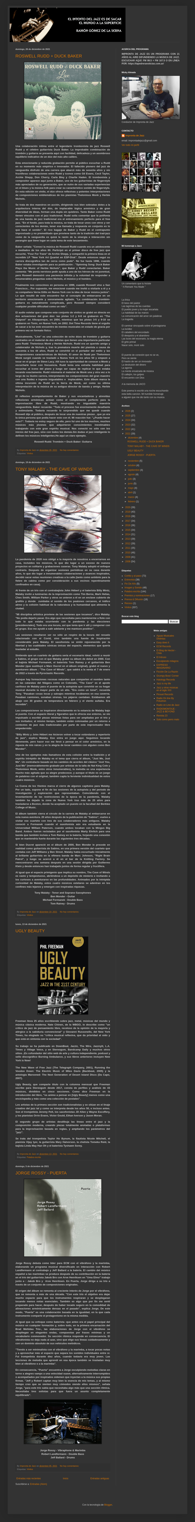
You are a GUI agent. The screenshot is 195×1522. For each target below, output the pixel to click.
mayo (131, 488)
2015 (128, 530)
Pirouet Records (165, 694)
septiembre (134, 470)
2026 (128, 411)
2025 (128, 415)
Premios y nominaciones (137, 595)
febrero (132, 501)
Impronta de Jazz (134, 135)
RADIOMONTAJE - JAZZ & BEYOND (166, 710)
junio (131, 483)
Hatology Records (166, 679)
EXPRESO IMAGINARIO (163, 666)
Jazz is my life (164, 683)
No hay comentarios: (70, 450)
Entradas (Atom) (38, 1484)
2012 (128, 543)
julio (130, 479)
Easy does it (163, 642)
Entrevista (130, 579)
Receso (128, 603)
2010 (128, 552)
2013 (128, 539)
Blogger (108, 1504)
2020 (128, 507)
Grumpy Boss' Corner (168, 675)
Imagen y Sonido (133, 587)
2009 (128, 557)
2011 (128, 548)
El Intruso (161, 657)
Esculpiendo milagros (168, 661)
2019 (128, 511)
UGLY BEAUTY (30, 930)
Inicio (65, 1478)
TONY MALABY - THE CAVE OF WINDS (53, 469)
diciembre (133, 437)
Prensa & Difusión (134, 599)
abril (130, 492)
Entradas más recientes (28, 1478)
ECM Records (164, 646)
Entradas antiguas (99, 1478)
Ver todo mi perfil (130, 145)
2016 (128, 525)
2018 (128, 516)
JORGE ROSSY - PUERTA (41, 1173)
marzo (131, 497)
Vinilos (30, 453)
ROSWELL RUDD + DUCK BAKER (48, 56)
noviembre (133, 461)
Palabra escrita (34, 1157)
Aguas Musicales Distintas (165, 637)
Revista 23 (162, 715)
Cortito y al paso (133, 575)
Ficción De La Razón (167, 671)
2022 (128, 429)
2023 (128, 424)
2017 (128, 521)
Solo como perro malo (168, 719)
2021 (128, 433)
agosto (132, 474)
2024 (128, 420)
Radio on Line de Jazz (168, 705)
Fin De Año (130, 583)
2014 (128, 534)
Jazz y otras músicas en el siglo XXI (167, 689)
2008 (128, 561)
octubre (132, 465)
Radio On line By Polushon (165, 699)
